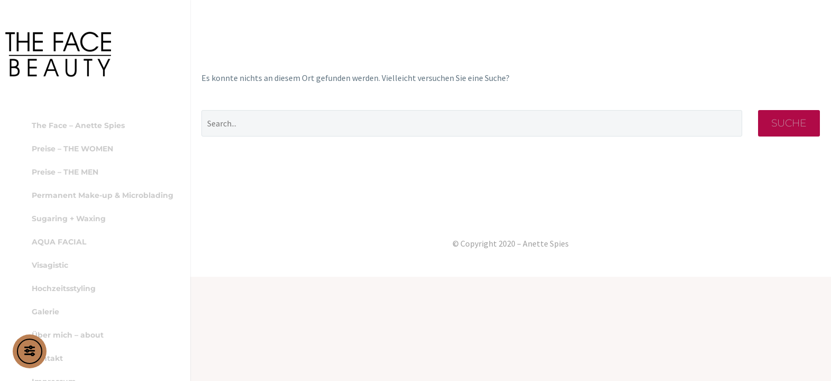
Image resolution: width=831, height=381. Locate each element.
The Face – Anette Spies (78, 125)
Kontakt (47, 358)
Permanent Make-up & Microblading (102, 195)
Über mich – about (68, 335)
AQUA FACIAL (59, 242)
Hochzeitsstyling (64, 288)
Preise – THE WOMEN (72, 148)
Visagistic (50, 265)
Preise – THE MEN (65, 172)
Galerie (45, 311)
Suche (789, 123)
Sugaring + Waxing (69, 218)
